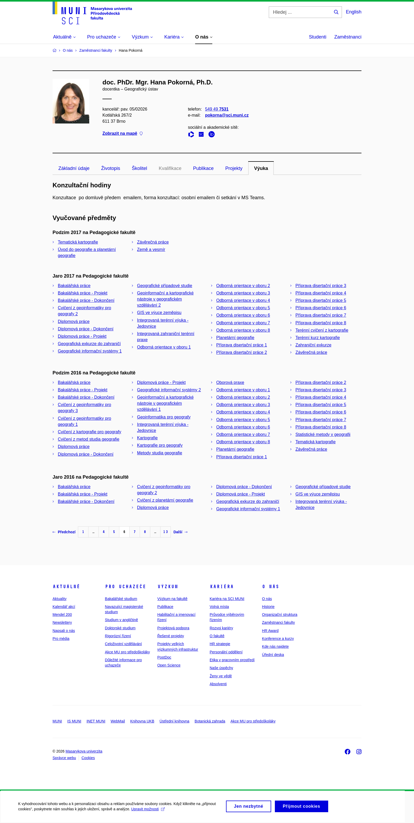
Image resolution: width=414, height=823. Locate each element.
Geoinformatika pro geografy (164, 417)
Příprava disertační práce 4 (320, 293)
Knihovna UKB (142, 721)
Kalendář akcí (64, 607)
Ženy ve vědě (221, 676)
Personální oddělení (226, 652)
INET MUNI (96, 721)
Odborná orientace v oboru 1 (164, 347)
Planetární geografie (235, 337)
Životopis (110, 168)
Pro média (61, 638)
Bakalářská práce (74, 285)
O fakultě (217, 636)
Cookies (88, 758)
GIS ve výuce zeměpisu (159, 312)
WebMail (118, 721)
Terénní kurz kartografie (317, 337)
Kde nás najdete (275, 646)
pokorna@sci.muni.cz (227, 115)
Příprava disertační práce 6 (320, 308)
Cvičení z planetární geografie (165, 500)
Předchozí (64, 532)
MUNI (57, 721)
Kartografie (147, 438)
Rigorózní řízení (118, 636)
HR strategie (220, 644)
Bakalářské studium (121, 599)
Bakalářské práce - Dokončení (86, 300)
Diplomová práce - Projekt (82, 336)
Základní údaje (74, 168)
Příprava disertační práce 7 (320, 315)
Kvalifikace (170, 168)
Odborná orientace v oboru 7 (243, 323)
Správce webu (64, 758)
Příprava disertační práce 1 (241, 345)
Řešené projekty (170, 636)
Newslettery (62, 622)
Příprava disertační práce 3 (320, 285)
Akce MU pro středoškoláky (127, 652)
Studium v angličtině (121, 620)
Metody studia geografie (159, 453)
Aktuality (60, 599)
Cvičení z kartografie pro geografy (89, 432)
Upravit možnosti (148, 811)
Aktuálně (66, 586)
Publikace (203, 168)
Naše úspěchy (221, 668)
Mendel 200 (62, 614)
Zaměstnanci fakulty (278, 622)
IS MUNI (74, 721)
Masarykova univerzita (83, 751)
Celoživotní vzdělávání (123, 644)
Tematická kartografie (78, 242)
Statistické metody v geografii (322, 434)
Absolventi (218, 684)
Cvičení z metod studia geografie (88, 439)
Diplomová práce (74, 321)
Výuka (261, 168)
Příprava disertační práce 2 (241, 352)
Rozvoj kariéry (221, 628)
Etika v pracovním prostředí (232, 660)
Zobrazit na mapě (122, 133)
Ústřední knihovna (174, 721)
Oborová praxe (230, 382)
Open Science (169, 665)
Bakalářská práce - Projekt (82, 293)
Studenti (317, 37)
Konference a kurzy (278, 638)
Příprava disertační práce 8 (320, 323)
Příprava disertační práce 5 (320, 300)
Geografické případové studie (164, 285)
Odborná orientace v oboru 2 (243, 285)
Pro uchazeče (125, 586)
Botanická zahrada (210, 721)
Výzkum (167, 586)
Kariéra (222, 586)
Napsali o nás (64, 631)
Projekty (233, 168)
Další (180, 532)
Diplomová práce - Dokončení (86, 329)
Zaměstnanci (347, 37)
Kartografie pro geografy (160, 445)
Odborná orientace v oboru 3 (243, 293)
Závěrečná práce (153, 242)
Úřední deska (273, 655)
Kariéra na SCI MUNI (227, 599)
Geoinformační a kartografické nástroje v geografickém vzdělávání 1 (165, 403)
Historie (268, 607)
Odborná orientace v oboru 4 (243, 300)
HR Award (270, 631)
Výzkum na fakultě (172, 599)
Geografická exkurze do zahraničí (89, 343)
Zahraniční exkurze (313, 345)
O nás (270, 586)
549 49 (217, 109)
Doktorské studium (120, 628)
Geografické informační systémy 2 (169, 390)
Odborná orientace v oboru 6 (243, 315)
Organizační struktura (279, 614)
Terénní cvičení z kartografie (321, 330)
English (353, 12)
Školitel (139, 168)
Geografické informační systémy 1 (90, 351)
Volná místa (219, 607)
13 (165, 532)
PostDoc (164, 657)
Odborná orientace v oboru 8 (243, 330)
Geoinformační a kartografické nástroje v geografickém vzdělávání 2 (165, 299)
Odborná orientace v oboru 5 (243, 308)
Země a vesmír (151, 249)
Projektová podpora (173, 628)
